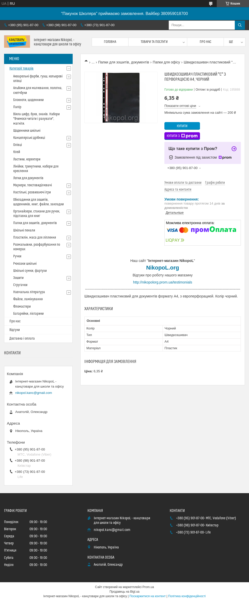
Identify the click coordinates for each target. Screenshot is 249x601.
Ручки (17, 256)
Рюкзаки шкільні (25, 264)
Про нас (205, 42)
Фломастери (22, 307)
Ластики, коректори (26, 159)
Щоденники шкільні (26, 131)
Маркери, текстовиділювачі (32, 185)
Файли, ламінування (28, 299)
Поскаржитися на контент (148, 596)
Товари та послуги (154, 42)
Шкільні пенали (24, 230)
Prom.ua (148, 587)
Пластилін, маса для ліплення (34, 238)
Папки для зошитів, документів (123, 62)
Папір (17, 107)
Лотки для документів (28, 178)
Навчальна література (29, 292)
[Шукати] (240, 25)
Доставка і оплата (22, 339)
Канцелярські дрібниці (29, 138)
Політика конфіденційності (187, 596)
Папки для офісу (166, 62)
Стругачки (20, 285)
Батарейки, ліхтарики (28, 314)
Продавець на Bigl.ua (124, 591)
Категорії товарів (21, 68)
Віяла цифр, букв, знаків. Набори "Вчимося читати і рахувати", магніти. (36, 118)
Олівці (17, 145)
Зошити (18, 278)
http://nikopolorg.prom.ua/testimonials (162, 282)
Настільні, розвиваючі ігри (32, 192)
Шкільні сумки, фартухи (30, 271)
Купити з (182, 136)
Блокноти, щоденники (28, 100)
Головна (110, 42)
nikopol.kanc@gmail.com (33, 393)
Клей (16, 152)
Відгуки (14, 330)
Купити (182, 126)
